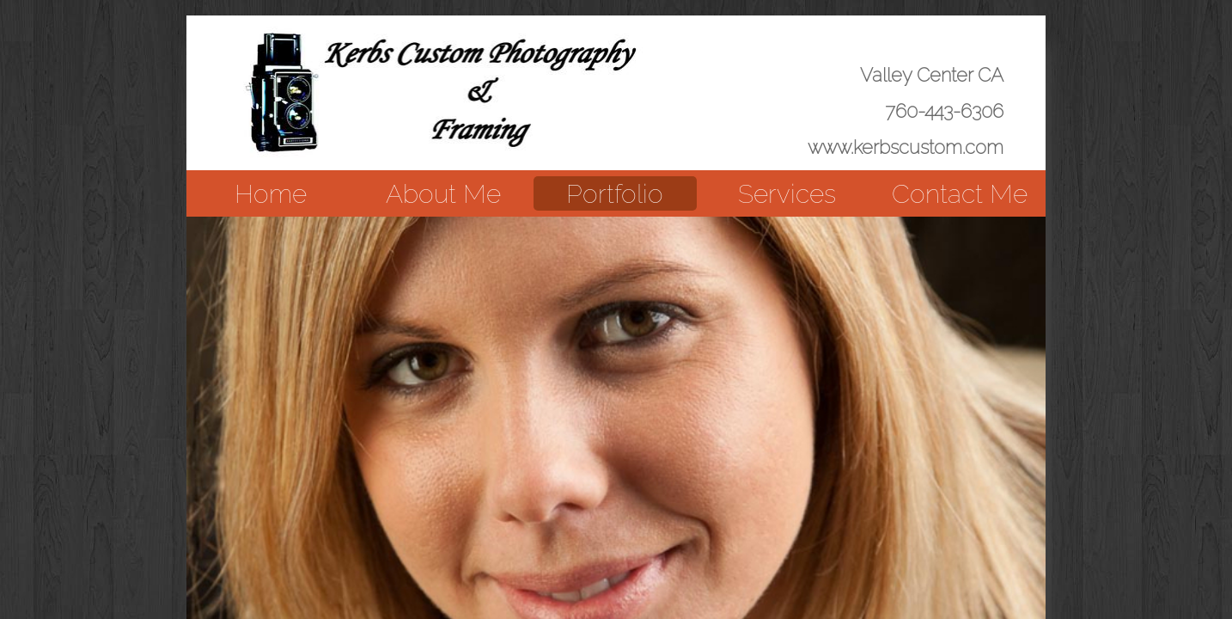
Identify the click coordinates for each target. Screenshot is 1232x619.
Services (787, 194)
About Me (443, 194)
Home (271, 194)
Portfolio (614, 194)
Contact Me (960, 194)
